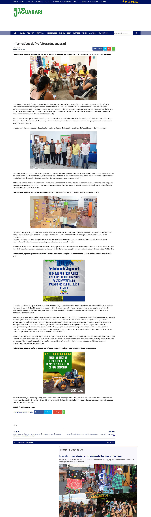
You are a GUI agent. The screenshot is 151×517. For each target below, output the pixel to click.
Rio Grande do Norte (88, 1)
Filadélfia (31, 483)
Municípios (103, 33)
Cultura (40, 33)
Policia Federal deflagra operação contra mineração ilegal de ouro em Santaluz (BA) (116, 141)
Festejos (69, 489)
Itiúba (30, 489)
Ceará (48, 1)
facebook (90, 467)
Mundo (30, 495)
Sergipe (103, 1)
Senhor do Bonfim (34, 504)
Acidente (31, 477)
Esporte (68, 486)
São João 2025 (65, 33)
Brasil (15, 1)
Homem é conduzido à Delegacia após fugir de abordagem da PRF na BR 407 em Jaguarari (117, 107)
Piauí (75, 1)
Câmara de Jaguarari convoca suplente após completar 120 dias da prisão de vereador (117, 123)
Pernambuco (66, 1)
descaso (30, 480)
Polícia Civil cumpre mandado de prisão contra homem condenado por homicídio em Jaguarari (118, 115)
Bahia (22, 1)
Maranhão (39, 1)
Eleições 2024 (51, 33)
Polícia (22, 33)
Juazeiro (30, 492)
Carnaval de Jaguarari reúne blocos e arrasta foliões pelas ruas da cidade (116, 52)
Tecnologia (31, 507)
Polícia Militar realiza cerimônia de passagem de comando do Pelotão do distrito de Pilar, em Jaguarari (118, 132)
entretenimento (71, 483)
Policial (68, 495)
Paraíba (55, 1)
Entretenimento (80, 33)
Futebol (68, 492)
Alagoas (29, 1)
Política (30, 33)
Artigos (92, 33)
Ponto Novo (32, 501)
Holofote (31, 486)
